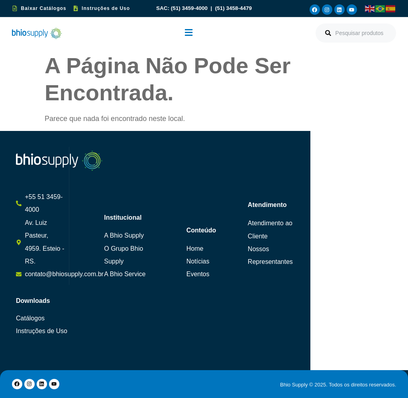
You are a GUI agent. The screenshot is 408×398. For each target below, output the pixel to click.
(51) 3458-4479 (233, 8)
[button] (188, 33)
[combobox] (356, 33)
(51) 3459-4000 (190, 8)
